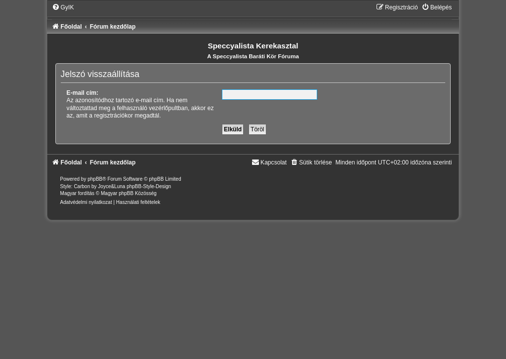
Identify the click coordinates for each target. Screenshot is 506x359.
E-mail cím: (83, 92)
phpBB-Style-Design (148, 186)
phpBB (94, 179)
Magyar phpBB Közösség (129, 193)
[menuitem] (63, 7)
